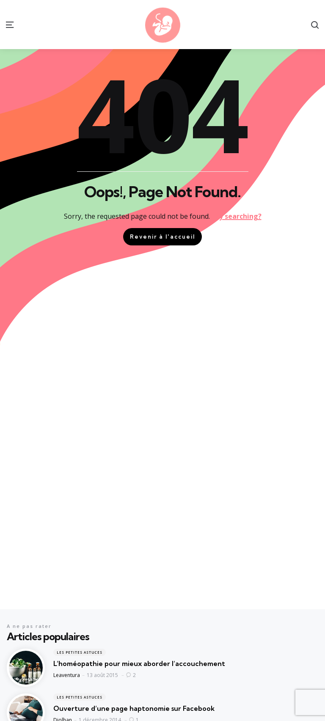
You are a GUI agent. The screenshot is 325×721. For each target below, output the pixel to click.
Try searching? (237, 216)
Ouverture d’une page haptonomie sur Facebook (134, 708)
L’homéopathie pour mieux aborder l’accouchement (139, 663)
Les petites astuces (79, 652)
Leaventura (66, 675)
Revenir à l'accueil (162, 236)
